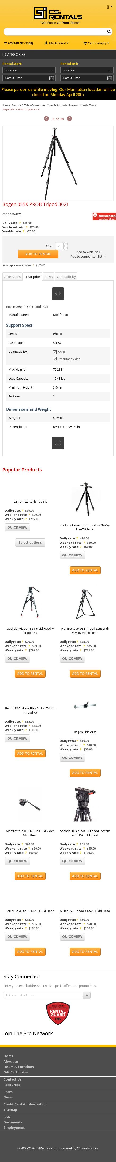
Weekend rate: (14, 227)
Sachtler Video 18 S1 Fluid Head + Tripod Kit (30, 630)
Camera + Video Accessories (28, 104)
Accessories (12, 277)
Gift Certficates (16, 1072)
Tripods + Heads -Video (82, 104)
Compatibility (66, 277)
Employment (14, 1127)
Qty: (49, 245)
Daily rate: (11, 223)
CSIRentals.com (88, 1148)
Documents (13, 1122)
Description (33, 277)
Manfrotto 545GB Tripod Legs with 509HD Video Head (85, 630)
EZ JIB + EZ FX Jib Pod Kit (30, 501)
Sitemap (10, 1109)
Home (6, 104)
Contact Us (13, 1079)
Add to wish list (87, 252)
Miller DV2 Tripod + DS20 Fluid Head (85, 911)
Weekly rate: (13, 231)
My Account (57, 43)
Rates (8, 1091)
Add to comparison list (86, 256)
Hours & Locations (19, 1067)
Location (11, 70)
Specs (49, 277)
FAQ (7, 1116)
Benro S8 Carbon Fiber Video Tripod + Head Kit (30, 710)
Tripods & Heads (57, 104)
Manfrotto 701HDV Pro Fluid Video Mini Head (30, 833)
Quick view (17, 527)
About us (11, 1061)
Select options (30, 542)
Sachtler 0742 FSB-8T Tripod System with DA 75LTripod (85, 833)
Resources (12, 1084)
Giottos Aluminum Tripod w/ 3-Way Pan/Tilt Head (85, 527)
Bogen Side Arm (85, 732)
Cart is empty (98, 43)
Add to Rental (38, 254)
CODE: (5, 214)
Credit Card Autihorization (25, 1104)
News (8, 1097)
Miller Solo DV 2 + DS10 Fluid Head (30, 911)
